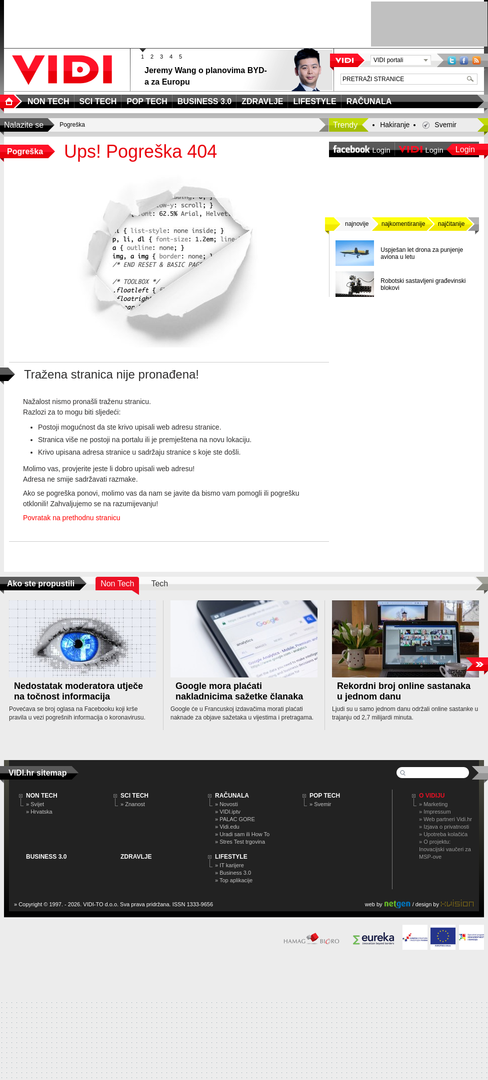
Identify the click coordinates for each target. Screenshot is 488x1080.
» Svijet (35, 804)
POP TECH (325, 795)
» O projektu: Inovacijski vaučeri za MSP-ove (445, 849)
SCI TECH (134, 795)
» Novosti (226, 804)
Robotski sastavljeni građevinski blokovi (423, 284)
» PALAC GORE (235, 819)
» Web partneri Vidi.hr (445, 819)
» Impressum (435, 812)
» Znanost (132, 804)
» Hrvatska (39, 812)
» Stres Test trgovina (240, 842)
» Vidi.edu (227, 827)
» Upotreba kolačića (443, 834)
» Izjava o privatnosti (444, 827)
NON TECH (42, 795)
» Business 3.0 (233, 873)
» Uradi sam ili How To (242, 834)
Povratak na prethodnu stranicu (71, 518)
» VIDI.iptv (227, 812)
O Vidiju (431, 795)
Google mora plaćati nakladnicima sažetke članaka (239, 691)
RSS (476, 60)
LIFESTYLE (231, 856)
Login (465, 149)
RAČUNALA (232, 795)
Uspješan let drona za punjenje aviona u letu (421, 253)
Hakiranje (395, 125)
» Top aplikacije (233, 880)
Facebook (464, 60)
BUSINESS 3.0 (46, 856)
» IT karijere (229, 865)
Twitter (452, 60)
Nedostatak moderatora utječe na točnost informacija (78, 691)
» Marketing (433, 804)
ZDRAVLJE (136, 856)
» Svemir (320, 804)
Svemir (445, 125)
